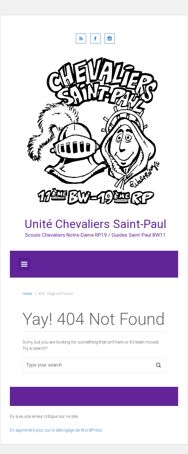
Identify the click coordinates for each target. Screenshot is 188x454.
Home (27, 293)
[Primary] (24, 264)
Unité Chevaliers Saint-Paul (95, 224)
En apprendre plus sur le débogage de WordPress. (56, 430)
